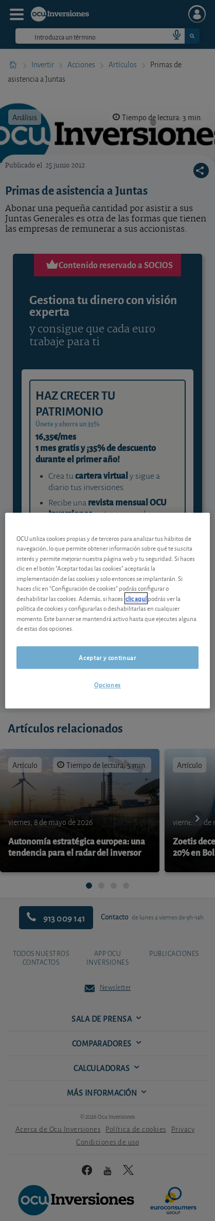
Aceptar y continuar (107, 657)
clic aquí (136, 598)
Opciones (107, 684)
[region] (107, 611)
